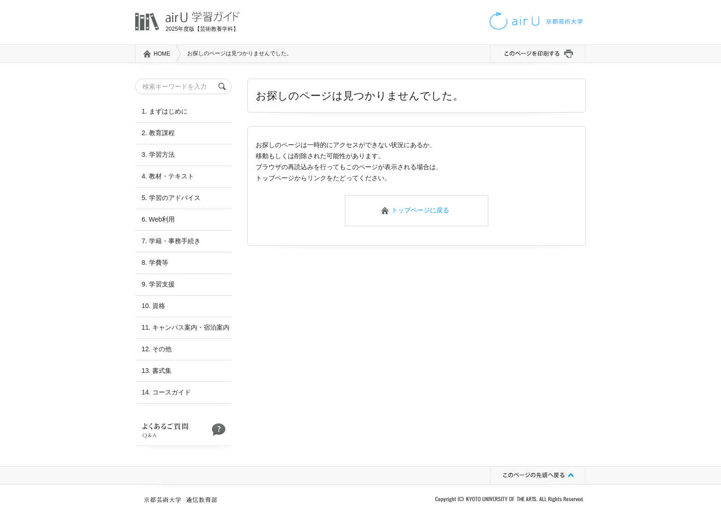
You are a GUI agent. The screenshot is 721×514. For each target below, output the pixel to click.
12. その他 (157, 349)
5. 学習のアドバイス (171, 197)
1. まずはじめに (165, 111)
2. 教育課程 (158, 133)
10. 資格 (153, 305)
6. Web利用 (158, 219)
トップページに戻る (420, 210)
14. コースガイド (166, 392)
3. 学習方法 (158, 154)
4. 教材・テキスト (168, 176)
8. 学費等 (155, 262)
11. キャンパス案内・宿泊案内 (185, 327)
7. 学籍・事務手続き (171, 241)
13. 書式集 (157, 370)
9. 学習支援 (158, 284)
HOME (162, 54)
